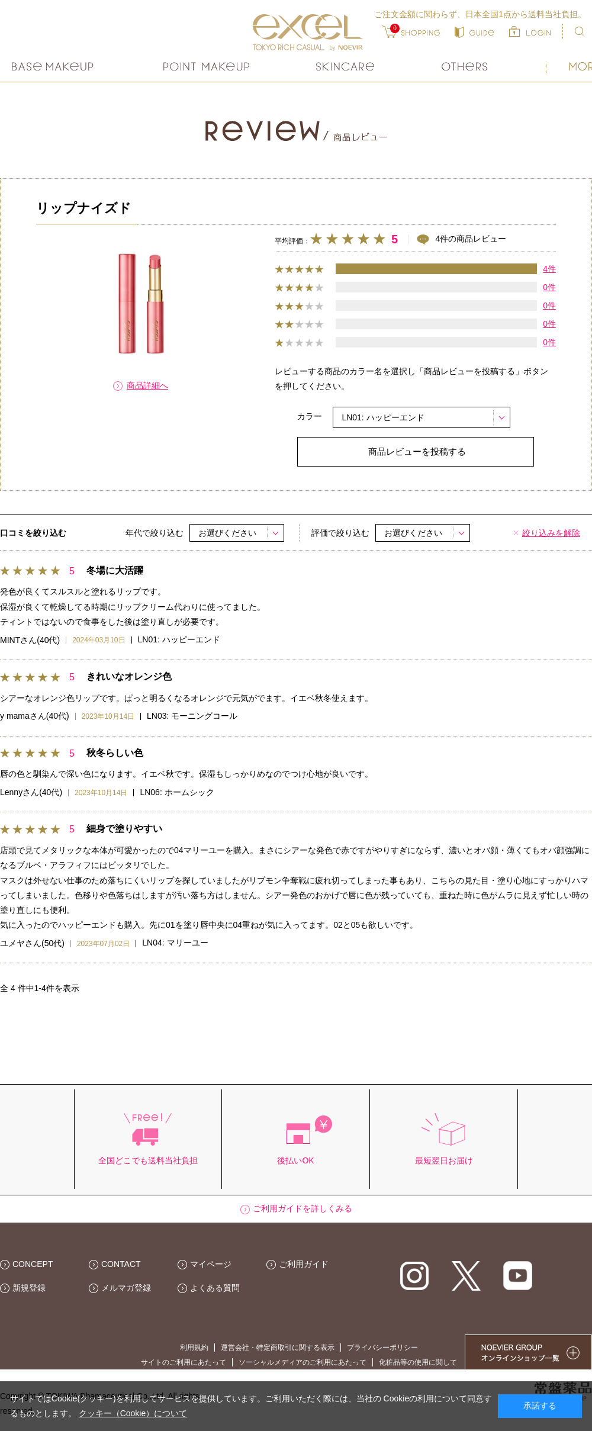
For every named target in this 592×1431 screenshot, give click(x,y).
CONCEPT (32, 1264)
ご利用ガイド (304, 1264)
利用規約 (194, 1347)
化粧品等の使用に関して (418, 1362)
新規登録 (29, 1287)
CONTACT (121, 1264)
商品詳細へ (147, 385)
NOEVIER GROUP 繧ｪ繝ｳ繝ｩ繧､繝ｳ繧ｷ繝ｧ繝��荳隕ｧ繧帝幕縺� (528, 1351)
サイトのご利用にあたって (183, 1362)
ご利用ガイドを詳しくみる (302, 1208)
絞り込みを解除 (551, 533)
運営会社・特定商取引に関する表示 (277, 1347)
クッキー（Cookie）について (133, 1413)
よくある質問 (215, 1287)
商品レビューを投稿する (417, 451)
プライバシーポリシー (382, 1347)
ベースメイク (54, 66)
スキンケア (345, 66)
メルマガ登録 (126, 1287)
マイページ (210, 1264)
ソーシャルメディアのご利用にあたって (302, 1362)
